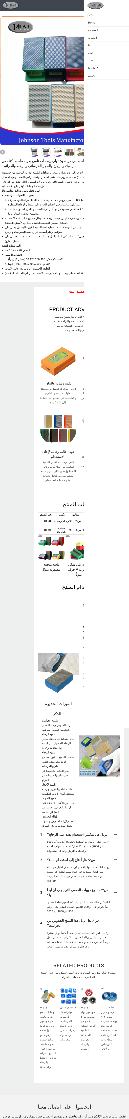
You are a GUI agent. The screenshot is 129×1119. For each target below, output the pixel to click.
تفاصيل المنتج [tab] (76, 291)
